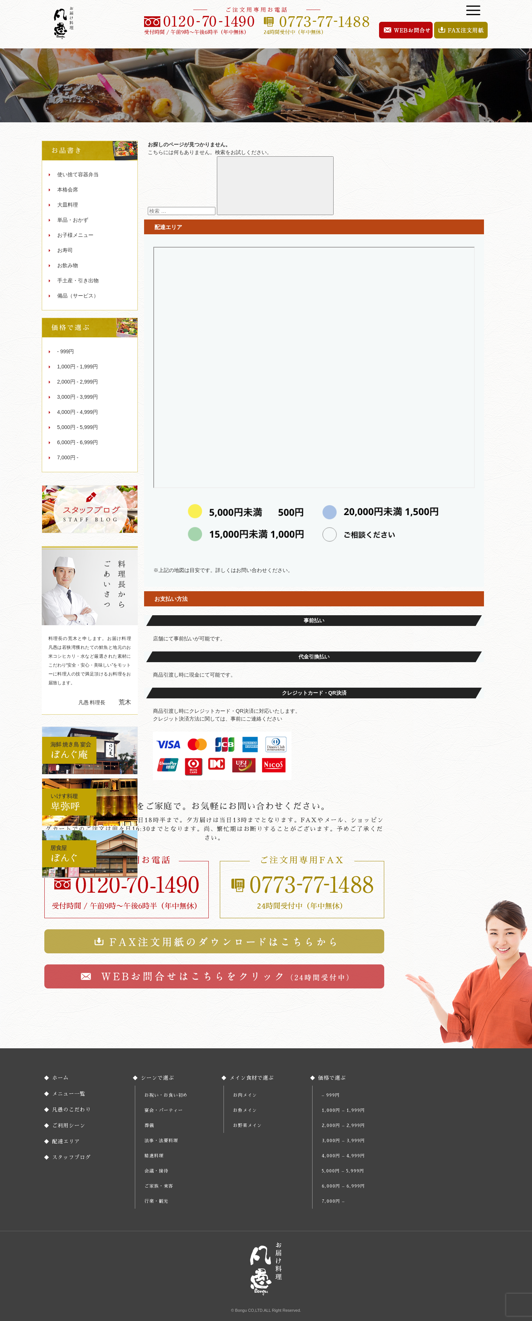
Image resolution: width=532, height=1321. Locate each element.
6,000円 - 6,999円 (77, 442)
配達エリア (66, 1141)
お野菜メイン (247, 1125)
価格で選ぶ (332, 1077)
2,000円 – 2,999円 (343, 1125)
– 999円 (331, 1095)
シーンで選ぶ (157, 1077)
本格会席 (67, 190)
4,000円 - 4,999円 (77, 412)
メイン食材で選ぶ (251, 1077)
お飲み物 (67, 265)
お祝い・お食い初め (166, 1095)
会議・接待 (156, 1171)
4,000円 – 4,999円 (343, 1156)
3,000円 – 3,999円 (343, 1140)
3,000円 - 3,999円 (77, 397)
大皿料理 (67, 205)
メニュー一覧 (68, 1093)
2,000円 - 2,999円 (77, 382)
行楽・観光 (156, 1201)
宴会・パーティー (163, 1110)
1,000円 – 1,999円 (343, 1110)
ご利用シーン (68, 1125)
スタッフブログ (71, 1157)
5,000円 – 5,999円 (343, 1171)
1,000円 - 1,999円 (77, 367)
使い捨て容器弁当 (78, 174)
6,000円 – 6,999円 (343, 1186)
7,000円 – (333, 1201)
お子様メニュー (75, 235)
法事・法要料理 (161, 1140)
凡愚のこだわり (71, 1109)
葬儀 (149, 1125)
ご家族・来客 (158, 1186)
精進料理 (154, 1156)
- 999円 (65, 351)
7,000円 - (68, 457)
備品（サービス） (78, 296)
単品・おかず (72, 220)
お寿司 (65, 250)
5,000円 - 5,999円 (77, 427)
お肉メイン (245, 1095)
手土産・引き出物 (78, 280)
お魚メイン (245, 1110)
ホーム (60, 1077)
